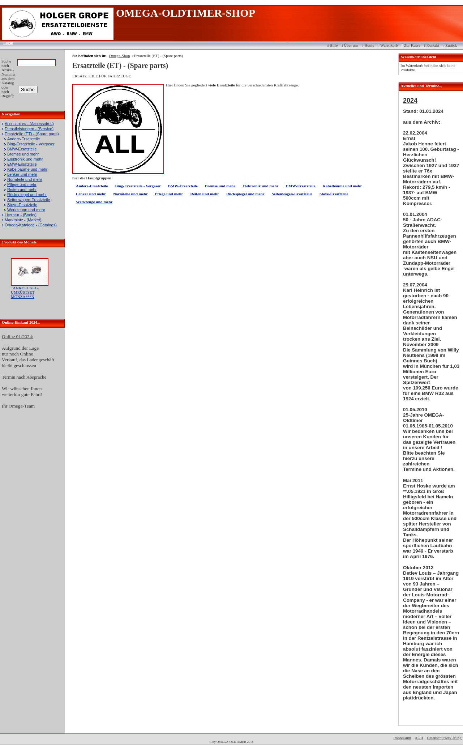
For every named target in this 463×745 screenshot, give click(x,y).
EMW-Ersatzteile (22, 164)
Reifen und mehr (22, 189)
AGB (419, 738)
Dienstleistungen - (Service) (29, 129)
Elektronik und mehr (25, 159)
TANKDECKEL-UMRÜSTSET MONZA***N (25, 292)
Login (6, 43)
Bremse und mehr (23, 154)
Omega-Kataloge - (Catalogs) (31, 225)
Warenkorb (389, 45)
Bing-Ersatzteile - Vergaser (31, 144)
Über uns (351, 45)
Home (369, 45)
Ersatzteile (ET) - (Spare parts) (32, 134)
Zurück (451, 45)
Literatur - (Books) (21, 215)
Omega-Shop (119, 56)
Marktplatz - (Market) (23, 220)
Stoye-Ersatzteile (22, 205)
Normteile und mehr (24, 179)
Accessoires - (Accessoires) (29, 124)
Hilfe (334, 45)
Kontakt (432, 45)
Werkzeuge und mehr (26, 210)
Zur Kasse (412, 45)
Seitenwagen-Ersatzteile (28, 199)
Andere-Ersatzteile (23, 139)
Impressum (402, 738)
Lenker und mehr (22, 174)
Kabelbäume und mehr (27, 169)
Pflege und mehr (22, 184)
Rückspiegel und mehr (27, 194)
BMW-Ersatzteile (22, 149)
